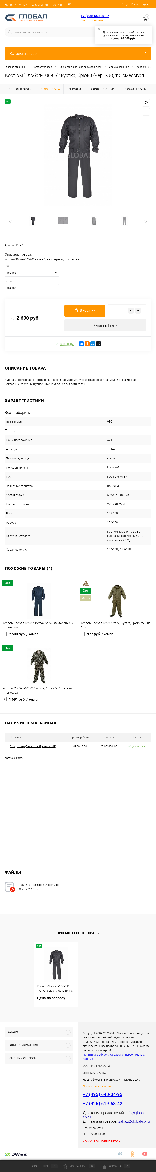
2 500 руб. (39, 637)
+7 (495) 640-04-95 (95, 16)
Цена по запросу (51, 998)
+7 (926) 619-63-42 (102, 1104)
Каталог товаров (78, 53)
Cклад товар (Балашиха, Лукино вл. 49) (33, 746)
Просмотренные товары (78, 934)
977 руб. (117, 637)
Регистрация (139, 4)
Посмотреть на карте (97, 1087)
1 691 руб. (39, 702)
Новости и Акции (16, 4)
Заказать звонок (92, 20)
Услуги (57, 4)
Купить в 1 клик (105, 326)
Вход (124, 4)
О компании (40, 4)
